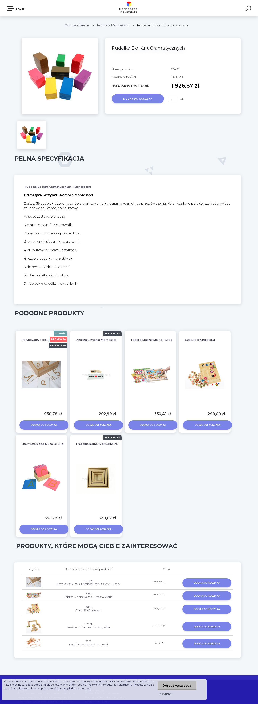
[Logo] (129, 8)
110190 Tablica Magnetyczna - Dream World (88, 595)
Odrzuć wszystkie (177, 685)
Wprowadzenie (77, 25)
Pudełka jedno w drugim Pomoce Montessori (110, 444)
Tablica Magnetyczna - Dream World (158, 340)
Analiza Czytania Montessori (96, 340)
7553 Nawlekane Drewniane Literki (88, 642)
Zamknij (165, 694)
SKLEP (16, 8)
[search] (248, 9)
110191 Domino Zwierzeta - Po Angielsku (88, 625)
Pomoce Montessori (113, 25)
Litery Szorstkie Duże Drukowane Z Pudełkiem (56, 444)
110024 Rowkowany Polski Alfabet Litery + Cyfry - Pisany (88, 582)
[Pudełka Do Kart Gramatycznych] (60, 39)
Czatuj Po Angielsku (200, 340)
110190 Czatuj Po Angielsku (88, 608)
